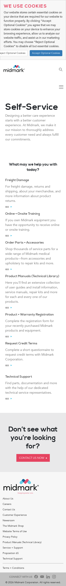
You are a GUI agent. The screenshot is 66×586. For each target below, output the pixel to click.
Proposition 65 (11, 553)
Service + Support (13, 547)
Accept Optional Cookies (46, 53)
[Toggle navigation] (61, 87)
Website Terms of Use (15, 531)
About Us (8, 498)
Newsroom (9, 520)
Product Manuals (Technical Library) (22, 542)
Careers (7, 504)
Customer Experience (15, 515)
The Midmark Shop (13, 526)
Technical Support (13, 558)
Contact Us (9, 509)
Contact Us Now (31, 458)
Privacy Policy (10, 536)
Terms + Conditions (13, 568)
